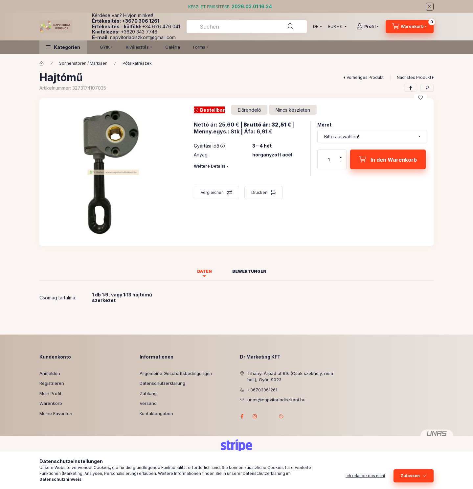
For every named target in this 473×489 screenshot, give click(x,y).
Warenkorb (50, 403)
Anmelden (49, 373)
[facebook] (410, 88)
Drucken (259, 192)
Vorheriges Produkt (365, 77)
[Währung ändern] (336, 26)
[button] (63, 47)
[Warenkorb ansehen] (410, 26)
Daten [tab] (204, 271)
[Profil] (368, 26)
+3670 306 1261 (140, 21)
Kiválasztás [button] (137, 47)
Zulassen (410, 475)
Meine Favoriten (55, 413)
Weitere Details (209, 166)
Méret (324, 125)
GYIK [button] (105, 47)
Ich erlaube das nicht (365, 475)
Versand (148, 403)
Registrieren (51, 383)
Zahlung (148, 393)
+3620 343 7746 (139, 32)
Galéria (172, 47)
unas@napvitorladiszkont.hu (276, 399)
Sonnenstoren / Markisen (83, 63)
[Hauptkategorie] (41, 63)
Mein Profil (50, 393)
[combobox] (247, 26)
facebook (241, 416)
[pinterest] (427, 88)
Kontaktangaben (156, 413)
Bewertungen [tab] (249, 271)
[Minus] (340, 164)
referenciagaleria (268, 416)
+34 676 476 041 (161, 26)
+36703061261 (262, 389)
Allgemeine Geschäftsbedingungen (176, 373)
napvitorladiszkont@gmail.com (143, 37)
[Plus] (340, 154)
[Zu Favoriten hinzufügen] (420, 98)
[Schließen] (430, 7)
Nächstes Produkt (414, 77)
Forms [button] (199, 47)
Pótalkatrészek (137, 63)
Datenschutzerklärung (162, 383)
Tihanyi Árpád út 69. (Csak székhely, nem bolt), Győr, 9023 (290, 377)
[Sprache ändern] (316, 26)
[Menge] (328, 159)
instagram (254, 416)
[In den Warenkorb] (388, 159)
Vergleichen (212, 192)
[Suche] (290, 26)
